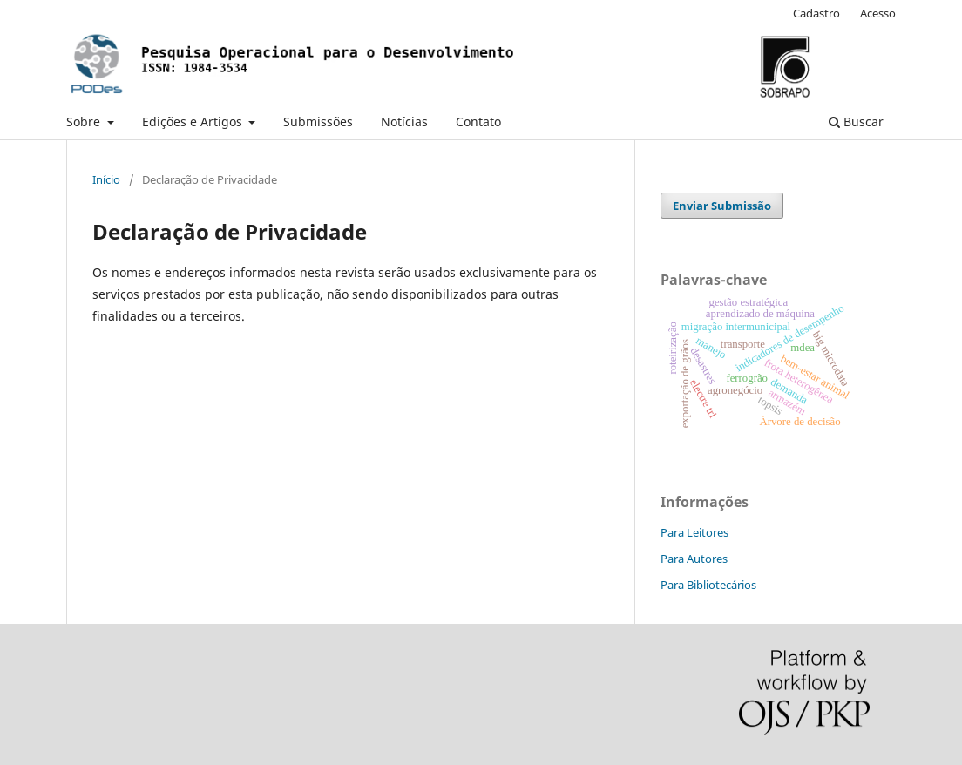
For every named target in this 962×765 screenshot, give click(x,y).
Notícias (404, 121)
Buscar (856, 121)
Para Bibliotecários (708, 584)
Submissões (318, 121)
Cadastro (816, 13)
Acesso (878, 13)
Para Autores (694, 558)
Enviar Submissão (722, 205)
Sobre (85, 121)
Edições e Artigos (194, 121)
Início (106, 179)
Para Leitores (694, 532)
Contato (478, 121)
